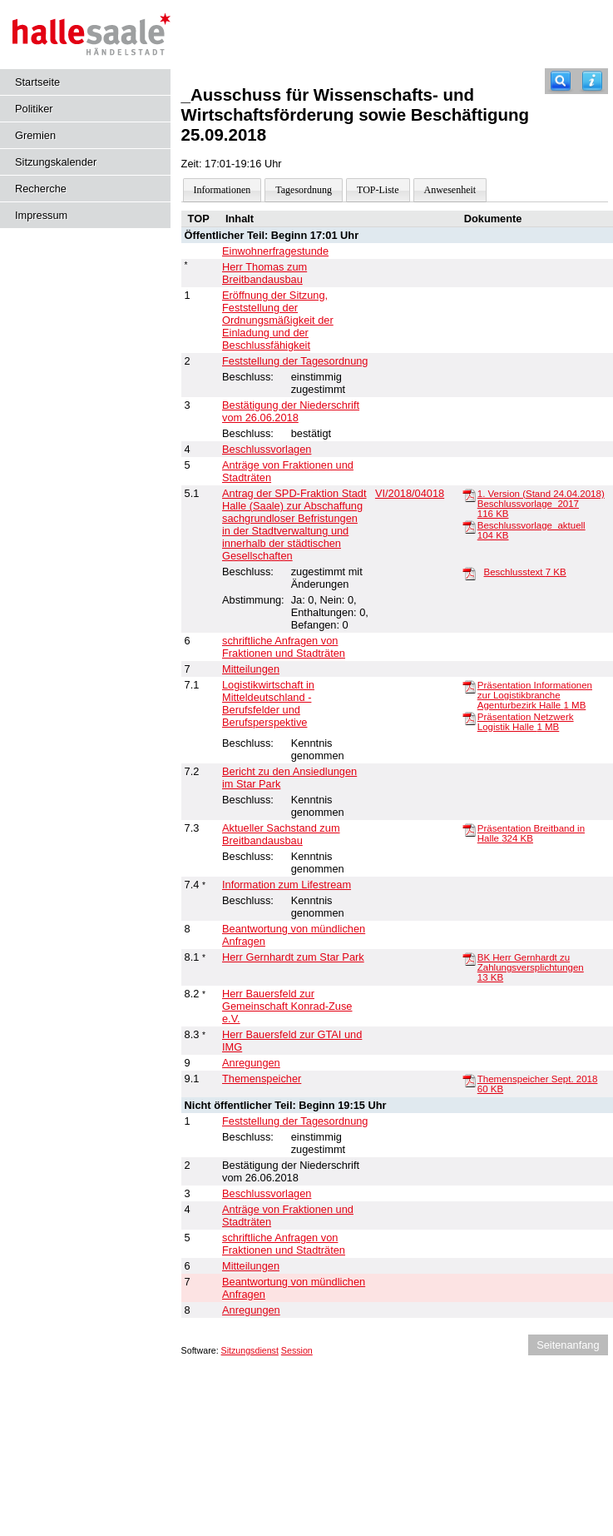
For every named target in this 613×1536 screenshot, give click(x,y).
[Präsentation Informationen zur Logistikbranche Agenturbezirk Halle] (469, 686)
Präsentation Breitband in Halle (531, 833)
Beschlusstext (525, 572)
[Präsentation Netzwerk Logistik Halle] (469, 718)
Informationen (222, 190)
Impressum (41, 215)
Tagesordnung (303, 190)
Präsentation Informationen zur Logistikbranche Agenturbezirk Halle (534, 695)
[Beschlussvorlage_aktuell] (469, 526)
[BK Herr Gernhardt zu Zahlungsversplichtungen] (469, 958)
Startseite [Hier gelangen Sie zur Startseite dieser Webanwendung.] (37, 82)
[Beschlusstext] (469, 573)
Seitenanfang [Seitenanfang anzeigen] (567, 1345)
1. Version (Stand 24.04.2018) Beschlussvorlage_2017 (541, 504)
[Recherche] (560, 81)
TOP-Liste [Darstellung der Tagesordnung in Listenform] (377, 190)
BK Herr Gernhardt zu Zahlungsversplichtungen (530, 967)
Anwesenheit (450, 190)
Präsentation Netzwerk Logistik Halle (525, 722)
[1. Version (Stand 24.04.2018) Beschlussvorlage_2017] (469, 495)
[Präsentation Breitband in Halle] (469, 829)
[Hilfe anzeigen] (592, 81)
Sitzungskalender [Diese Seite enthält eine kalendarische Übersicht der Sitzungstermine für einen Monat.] (55, 162)
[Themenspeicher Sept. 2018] (469, 1080)
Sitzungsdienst (250, 1350)
